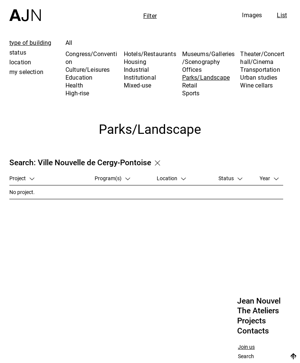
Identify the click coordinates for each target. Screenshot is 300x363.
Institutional (140, 77)
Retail (190, 85)
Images (252, 15)
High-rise (77, 93)
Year (269, 178)
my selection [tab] (26, 72)
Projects (251, 321)
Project (21, 178)
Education (78, 77)
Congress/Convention (91, 58)
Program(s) (112, 178)
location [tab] (20, 62)
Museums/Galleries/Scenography (208, 58)
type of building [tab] (30, 43)
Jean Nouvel (259, 301)
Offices (192, 69)
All (68, 43)
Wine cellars (256, 85)
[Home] (25, 10)
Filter (150, 16)
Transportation (260, 69)
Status (230, 178)
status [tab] (17, 52)
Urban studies (258, 77)
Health (74, 85)
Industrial (136, 69)
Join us (246, 347)
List (282, 15)
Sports (191, 93)
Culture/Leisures (87, 69)
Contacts (253, 331)
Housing (135, 62)
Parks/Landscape (206, 77)
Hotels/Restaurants (150, 54)
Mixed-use (137, 85)
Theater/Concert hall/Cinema (262, 58)
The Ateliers (258, 311)
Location (171, 178)
